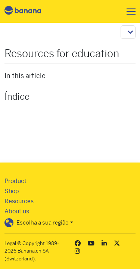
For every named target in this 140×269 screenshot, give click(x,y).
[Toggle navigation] (129, 12)
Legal (10, 243)
